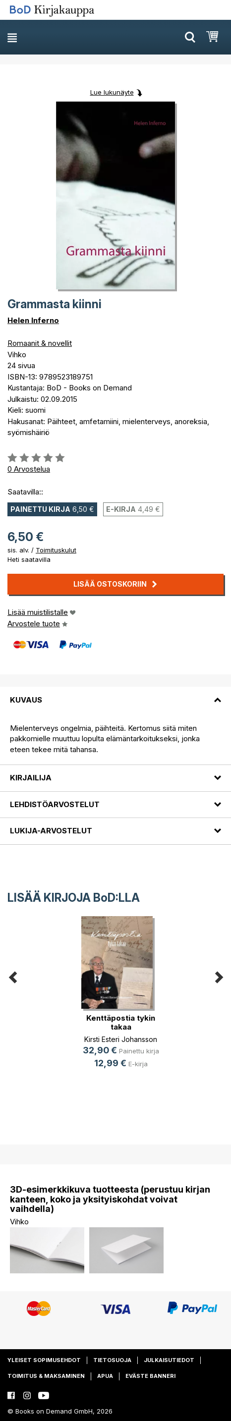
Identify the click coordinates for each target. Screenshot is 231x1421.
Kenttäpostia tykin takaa (120, 1022)
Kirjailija (31, 777)
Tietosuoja (112, 1360)
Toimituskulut (56, 550)
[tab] (115, 693)
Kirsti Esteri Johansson (120, 1039)
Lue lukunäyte (112, 92)
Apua (105, 1375)
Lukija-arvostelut (51, 830)
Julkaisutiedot (169, 1360)
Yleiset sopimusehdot (44, 1360)
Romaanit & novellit (39, 343)
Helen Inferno (33, 320)
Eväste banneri (150, 1375)
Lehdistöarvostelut (55, 804)
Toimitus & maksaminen (46, 1375)
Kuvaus (26, 700)
